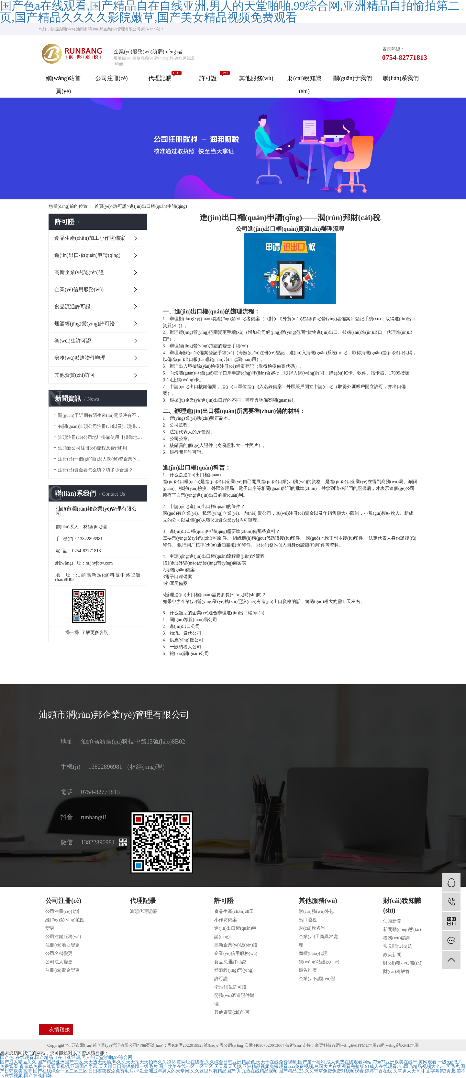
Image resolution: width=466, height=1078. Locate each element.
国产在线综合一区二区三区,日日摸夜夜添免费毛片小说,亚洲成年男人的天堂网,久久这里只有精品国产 (134, 1071)
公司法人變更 (58, 961)
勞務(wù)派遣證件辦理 (79, 358)
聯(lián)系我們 (401, 78)
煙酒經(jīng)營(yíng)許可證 (84, 323)
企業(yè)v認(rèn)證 (317, 978)
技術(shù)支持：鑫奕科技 (308, 1045)
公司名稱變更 (58, 953)
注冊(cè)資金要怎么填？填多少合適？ (95, 470)
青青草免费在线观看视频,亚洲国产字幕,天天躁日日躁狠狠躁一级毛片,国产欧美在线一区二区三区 (116, 1066)
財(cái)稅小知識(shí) (402, 963)
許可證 (208, 78)
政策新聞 (392, 954)
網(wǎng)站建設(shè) (319, 961)
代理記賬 (160, 78)
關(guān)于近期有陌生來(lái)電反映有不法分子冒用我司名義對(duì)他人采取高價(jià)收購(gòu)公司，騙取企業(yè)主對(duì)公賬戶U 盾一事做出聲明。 (100, 415)
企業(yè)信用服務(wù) (79, 289)
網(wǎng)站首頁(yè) (63, 84)
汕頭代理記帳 (143, 911)
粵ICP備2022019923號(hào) (192, 1045)
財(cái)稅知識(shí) (304, 84)
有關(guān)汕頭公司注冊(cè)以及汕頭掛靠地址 (100, 426)
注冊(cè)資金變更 (62, 970)
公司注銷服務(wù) (63, 936)
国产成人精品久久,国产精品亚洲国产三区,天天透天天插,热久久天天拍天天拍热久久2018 (88, 1062)
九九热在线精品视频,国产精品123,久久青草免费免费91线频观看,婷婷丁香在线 (314, 1071)
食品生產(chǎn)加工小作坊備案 (89, 238)
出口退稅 (308, 919)
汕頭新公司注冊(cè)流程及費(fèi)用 (92, 448)
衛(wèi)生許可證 (72, 340)
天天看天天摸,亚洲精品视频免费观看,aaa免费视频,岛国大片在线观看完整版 (289, 1066)
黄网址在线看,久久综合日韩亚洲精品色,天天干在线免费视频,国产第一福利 (251, 1062)
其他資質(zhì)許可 (74, 375)
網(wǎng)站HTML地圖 (356, 1045)
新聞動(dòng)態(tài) (402, 929)
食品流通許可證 (72, 306)
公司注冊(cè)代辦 (62, 911)
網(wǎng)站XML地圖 (399, 1045)
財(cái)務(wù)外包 (316, 911)
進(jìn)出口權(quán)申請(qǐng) (158, 206)
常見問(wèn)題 (397, 946)
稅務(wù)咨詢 (396, 937)
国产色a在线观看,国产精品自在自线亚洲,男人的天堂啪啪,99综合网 (66, 1057)
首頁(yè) (103, 206)
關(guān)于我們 (352, 78)
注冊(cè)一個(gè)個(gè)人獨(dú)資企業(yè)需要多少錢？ (100, 459)
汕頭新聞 (392, 921)
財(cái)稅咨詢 (312, 928)
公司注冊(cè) (111, 78)
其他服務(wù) (256, 78)
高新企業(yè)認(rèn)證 (79, 272)
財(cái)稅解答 (396, 971)
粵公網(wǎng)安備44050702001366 (250, 1045)
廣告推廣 (308, 970)
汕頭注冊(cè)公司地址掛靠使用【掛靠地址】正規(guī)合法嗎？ (100, 437)
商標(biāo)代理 (313, 953)
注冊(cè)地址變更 (62, 945)
